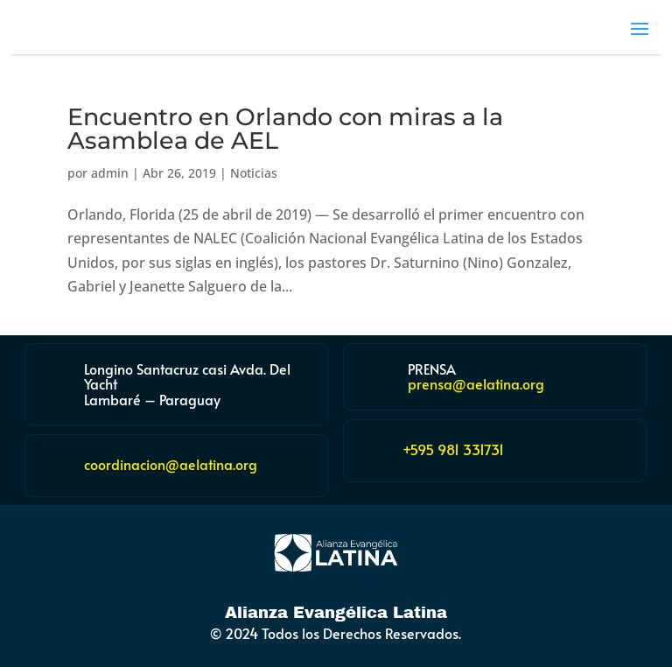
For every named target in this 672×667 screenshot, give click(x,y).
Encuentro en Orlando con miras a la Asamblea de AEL (285, 128)
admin (110, 173)
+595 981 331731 (453, 449)
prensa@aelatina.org (476, 383)
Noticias (253, 173)
